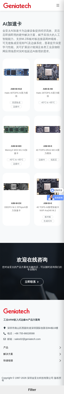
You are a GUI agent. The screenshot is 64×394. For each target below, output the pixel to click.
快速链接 (32, 360)
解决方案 (32, 354)
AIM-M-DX (16, 203)
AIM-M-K (47, 146)
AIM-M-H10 (16, 89)
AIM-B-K (48, 203)
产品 (32, 347)
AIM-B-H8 (48, 89)
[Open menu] (58, 5)
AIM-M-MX (16, 146)
